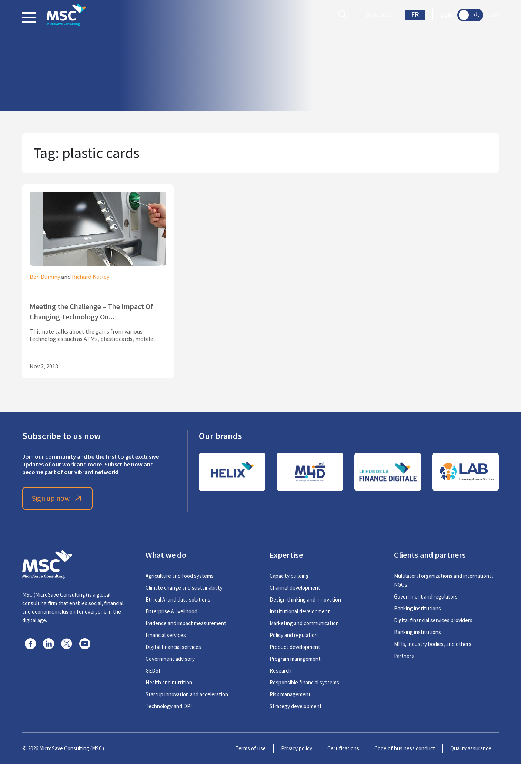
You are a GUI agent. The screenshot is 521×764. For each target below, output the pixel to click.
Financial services (166, 635)
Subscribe (378, 15)
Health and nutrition (169, 682)
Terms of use (251, 748)
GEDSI (153, 670)
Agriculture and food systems (180, 575)
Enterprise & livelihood (171, 611)
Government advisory (170, 658)
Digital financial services (173, 646)
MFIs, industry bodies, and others (432, 643)
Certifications (343, 748)
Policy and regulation (294, 635)
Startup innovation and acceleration (187, 694)
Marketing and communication (304, 623)
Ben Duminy (45, 277)
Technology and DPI (169, 706)
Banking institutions (417, 608)
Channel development (295, 587)
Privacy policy (296, 748)
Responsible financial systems (304, 682)
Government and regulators (426, 596)
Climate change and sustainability (184, 587)
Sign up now (57, 498)
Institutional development (300, 611)
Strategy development (296, 706)
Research (280, 670)
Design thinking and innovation (305, 599)
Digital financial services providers (433, 620)
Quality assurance (470, 748)
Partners (404, 655)
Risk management (290, 694)
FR (415, 14)
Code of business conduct (404, 748)
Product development (295, 646)
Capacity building (289, 575)
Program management (295, 658)
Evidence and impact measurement (186, 623)
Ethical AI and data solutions (178, 599)
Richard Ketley (90, 277)
